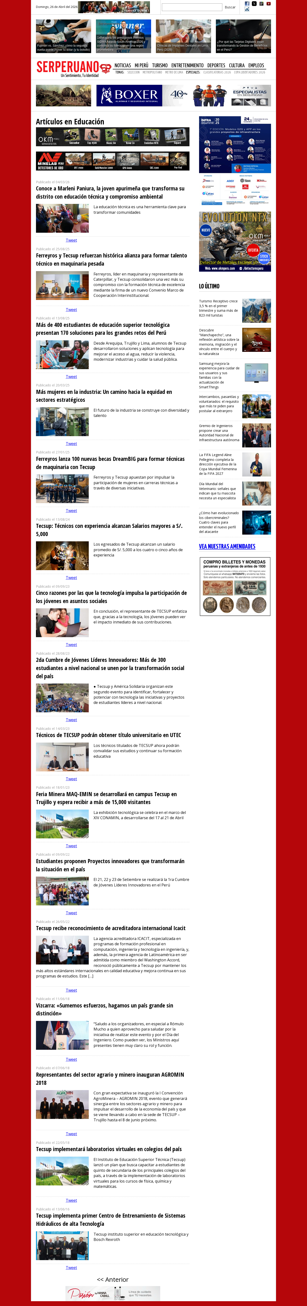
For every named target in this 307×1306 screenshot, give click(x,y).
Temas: (119, 72)
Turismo (160, 65)
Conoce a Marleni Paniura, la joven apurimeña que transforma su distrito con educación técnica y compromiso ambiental (110, 192)
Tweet (71, 240)
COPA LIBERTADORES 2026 (249, 72)
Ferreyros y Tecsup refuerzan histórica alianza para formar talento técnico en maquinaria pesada (111, 259)
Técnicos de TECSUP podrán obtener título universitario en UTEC (108, 735)
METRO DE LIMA (174, 72)
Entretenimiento (187, 65)
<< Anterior (113, 1279)
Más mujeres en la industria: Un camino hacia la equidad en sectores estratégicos (104, 396)
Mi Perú (141, 65)
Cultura (237, 65)
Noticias (123, 65)
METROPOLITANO (152, 72)
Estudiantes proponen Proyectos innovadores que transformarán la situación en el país (110, 865)
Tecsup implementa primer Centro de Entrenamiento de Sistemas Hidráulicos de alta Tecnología (110, 1219)
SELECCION (133, 72)
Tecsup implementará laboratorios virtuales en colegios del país (109, 1149)
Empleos (256, 65)
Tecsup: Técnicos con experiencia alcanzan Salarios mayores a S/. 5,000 (109, 530)
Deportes (216, 65)
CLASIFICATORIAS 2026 (217, 72)
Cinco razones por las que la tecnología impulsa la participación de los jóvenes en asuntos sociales (111, 597)
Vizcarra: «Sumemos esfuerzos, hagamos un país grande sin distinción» (104, 1009)
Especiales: (193, 72)
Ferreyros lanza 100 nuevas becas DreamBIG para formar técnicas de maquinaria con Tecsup (110, 463)
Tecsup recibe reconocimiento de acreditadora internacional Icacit (111, 928)
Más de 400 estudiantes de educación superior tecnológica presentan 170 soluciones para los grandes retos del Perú (103, 329)
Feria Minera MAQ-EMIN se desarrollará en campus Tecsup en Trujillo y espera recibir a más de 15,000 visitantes (106, 798)
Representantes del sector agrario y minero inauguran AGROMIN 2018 (110, 1078)
